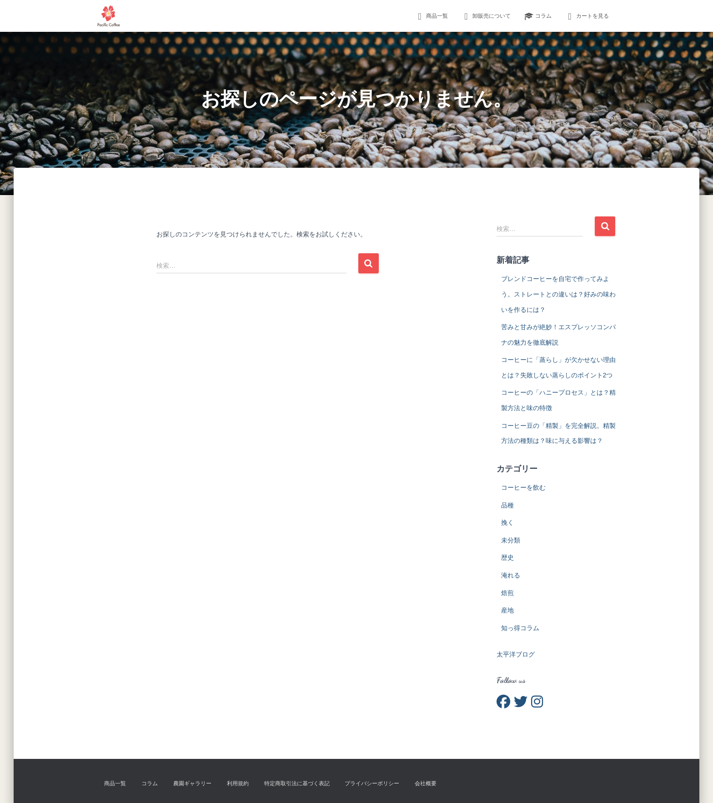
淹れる (510, 575)
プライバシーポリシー (372, 783)
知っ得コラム (520, 628)
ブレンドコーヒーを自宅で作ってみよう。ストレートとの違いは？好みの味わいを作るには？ (558, 294)
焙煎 (507, 593)
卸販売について (486, 16)
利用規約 (238, 783)
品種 (507, 505)
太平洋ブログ (516, 654)
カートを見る (587, 16)
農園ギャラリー (192, 783)
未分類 (510, 540)
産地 (507, 610)
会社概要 (426, 783)
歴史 (507, 557)
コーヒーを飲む (523, 487)
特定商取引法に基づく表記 (297, 783)
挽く (507, 522)
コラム (538, 16)
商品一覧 (431, 16)
